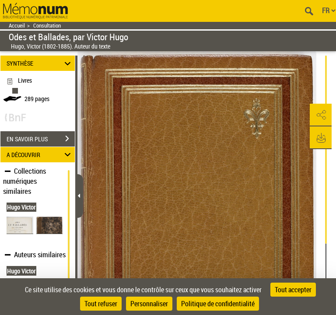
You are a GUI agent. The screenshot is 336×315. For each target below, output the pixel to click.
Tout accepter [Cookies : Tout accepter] (293, 289)
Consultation (47, 25)
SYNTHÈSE (40, 63)
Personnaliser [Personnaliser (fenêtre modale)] (149, 303)
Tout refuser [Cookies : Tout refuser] (100, 303)
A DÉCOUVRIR (40, 154)
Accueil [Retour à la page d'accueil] (17, 25)
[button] (321, 115)
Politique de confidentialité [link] (218, 303)
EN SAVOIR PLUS (41, 139)
